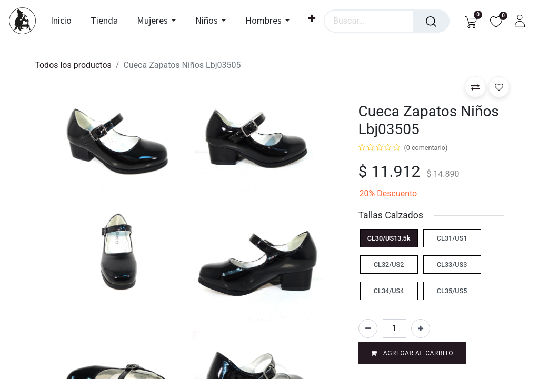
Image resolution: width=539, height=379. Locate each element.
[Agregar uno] (420, 328)
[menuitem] (65, 21)
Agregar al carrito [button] (412, 353)
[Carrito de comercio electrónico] (470, 20)
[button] (475, 86)
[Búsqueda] (431, 21)
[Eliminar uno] (367, 328)
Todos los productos (73, 65)
